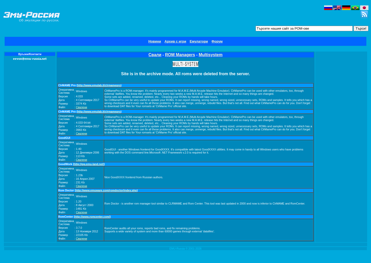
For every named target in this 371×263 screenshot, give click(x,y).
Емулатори (199, 41)
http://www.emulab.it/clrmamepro (99, 85)
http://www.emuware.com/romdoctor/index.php (106, 190)
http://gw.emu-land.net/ (89, 164)
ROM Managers (180, 55)
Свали (154, 55)
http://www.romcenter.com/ (92, 216)
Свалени (81, 107)
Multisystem (210, 55)
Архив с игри (175, 41)
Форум (217, 41)
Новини (154, 41)
